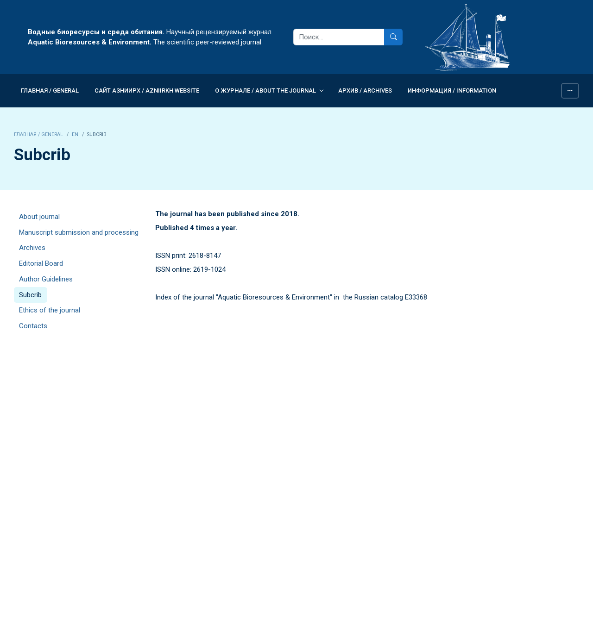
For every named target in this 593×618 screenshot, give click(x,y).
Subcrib (30, 295)
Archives (32, 247)
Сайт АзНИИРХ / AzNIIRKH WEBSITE (147, 90)
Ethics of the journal (49, 310)
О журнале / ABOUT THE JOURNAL (265, 90)
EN (75, 134)
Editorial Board (41, 263)
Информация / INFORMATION (452, 90)
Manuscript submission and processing (79, 232)
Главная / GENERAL (50, 90)
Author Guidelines (46, 279)
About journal (39, 216)
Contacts (33, 326)
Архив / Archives (365, 90)
